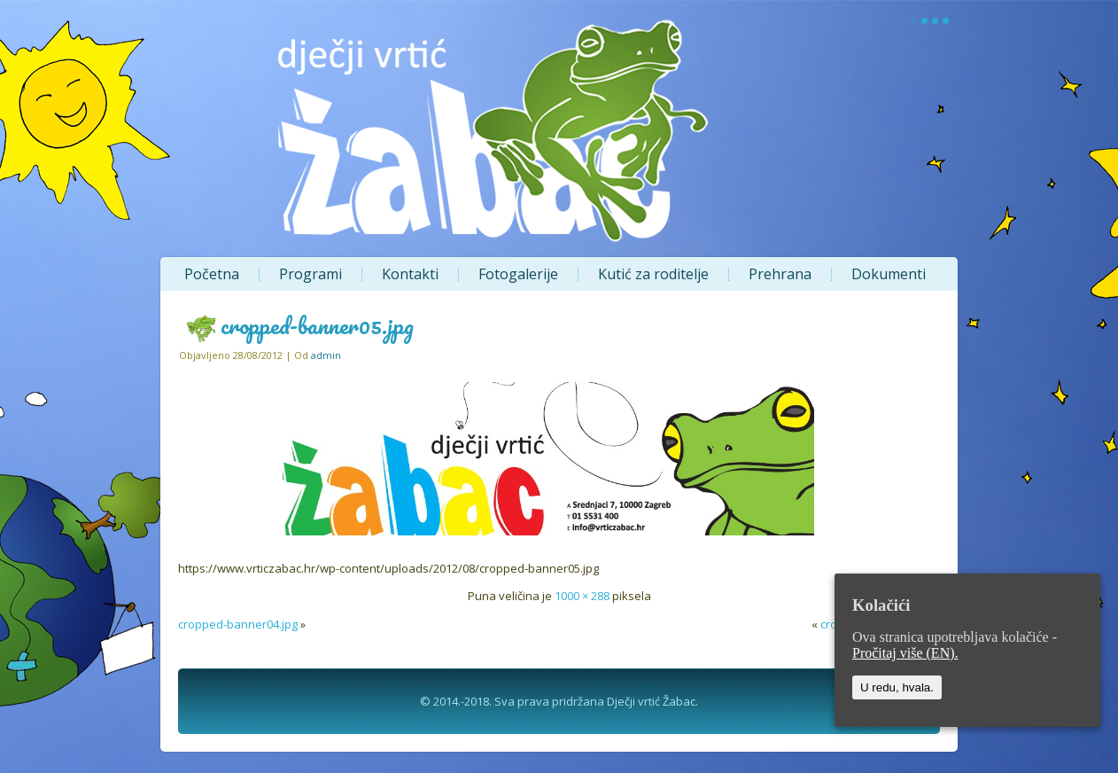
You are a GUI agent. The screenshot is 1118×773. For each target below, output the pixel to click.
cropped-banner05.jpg (317, 325)
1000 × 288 (582, 596)
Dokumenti (888, 274)
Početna (211, 274)
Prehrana (780, 274)
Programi (310, 274)
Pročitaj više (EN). (905, 652)
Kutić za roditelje (653, 274)
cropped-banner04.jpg (238, 624)
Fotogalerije (518, 274)
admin (326, 355)
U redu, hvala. (897, 687)
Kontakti (410, 274)
